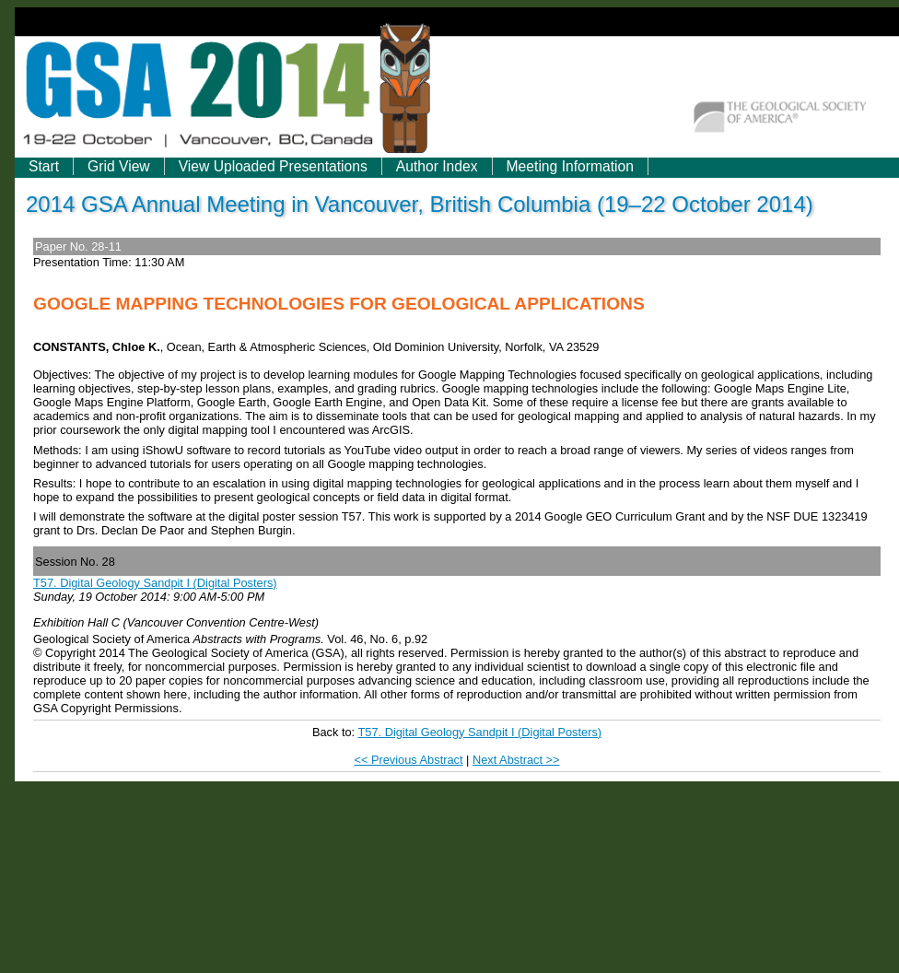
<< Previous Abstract (408, 760)
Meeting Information (570, 166)
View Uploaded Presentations (273, 166)
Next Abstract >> (516, 760)
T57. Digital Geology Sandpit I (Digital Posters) (155, 583)
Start (44, 166)
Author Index (437, 166)
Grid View (119, 166)
